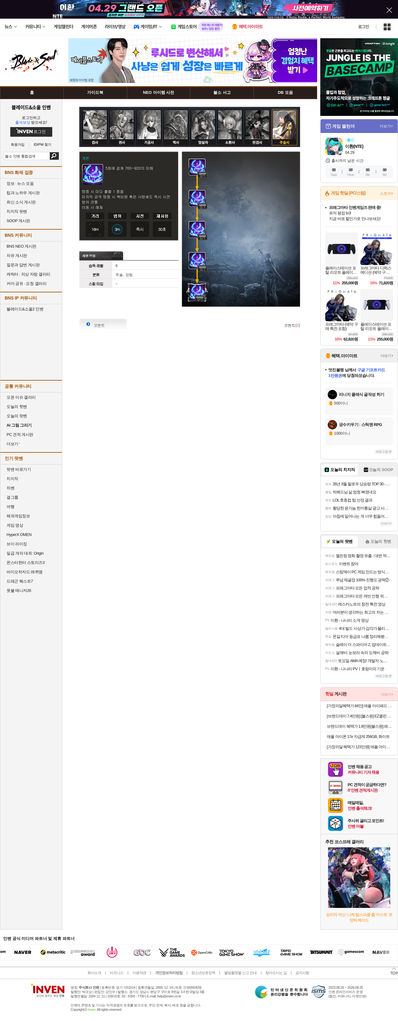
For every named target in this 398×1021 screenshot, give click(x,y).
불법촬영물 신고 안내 (240, 973)
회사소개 (94, 973)
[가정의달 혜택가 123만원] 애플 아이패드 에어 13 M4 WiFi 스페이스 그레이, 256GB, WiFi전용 (360, 746)
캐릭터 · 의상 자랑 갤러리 (28, 274)
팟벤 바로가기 (19, 469)
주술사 (284, 114)
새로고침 (382, 451)
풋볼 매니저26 (19, 590)
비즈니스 (116, 973)
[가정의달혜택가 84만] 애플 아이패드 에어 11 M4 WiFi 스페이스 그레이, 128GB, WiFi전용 (360, 705)
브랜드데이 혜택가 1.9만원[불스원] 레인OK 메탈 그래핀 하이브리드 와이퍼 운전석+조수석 (360, 726)
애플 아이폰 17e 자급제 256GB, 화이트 (358, 736)
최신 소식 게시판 (21, 202)
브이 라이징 (17, 544)
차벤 (10, 488)
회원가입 (18, 144)
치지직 (12, 479)
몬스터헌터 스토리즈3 (25, 563)
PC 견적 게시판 (20, 435)
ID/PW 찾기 (43, 144)
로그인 (363, 26)
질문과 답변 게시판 (23, 265)
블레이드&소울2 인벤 (25, 309)
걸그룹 (12, 497)
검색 (54, 156)
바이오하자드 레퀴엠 (25, 572)
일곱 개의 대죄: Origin (25, 553)
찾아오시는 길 (275, 973)
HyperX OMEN (19, 535)
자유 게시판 (17, 256)
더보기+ (386, 126)
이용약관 (139, 973)
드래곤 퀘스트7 (20, 581)
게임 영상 (15, 525)
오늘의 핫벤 (17, 407)
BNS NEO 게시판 (21, 246)
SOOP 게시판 (18, 221)
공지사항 (302, 973)
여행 (10, 507)
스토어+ (386, 193)
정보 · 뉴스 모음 (20, 183)
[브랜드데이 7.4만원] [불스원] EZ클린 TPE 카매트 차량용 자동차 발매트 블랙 (360, 716)
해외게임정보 (18, 516)
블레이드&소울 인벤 (31, 107)
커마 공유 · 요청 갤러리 (26, 284)
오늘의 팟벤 (17, 416)
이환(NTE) (354, 146)
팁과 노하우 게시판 (23, 193)
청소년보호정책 (203, 973)
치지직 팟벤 (17, 211)
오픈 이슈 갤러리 (21, 397)
